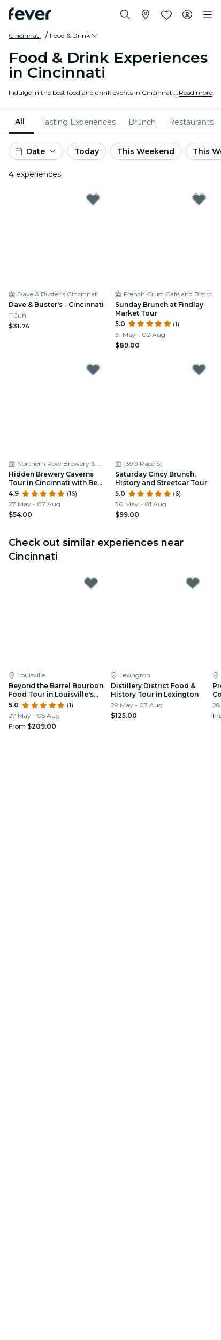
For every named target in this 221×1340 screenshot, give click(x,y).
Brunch (142, 122)
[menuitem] (21, 122)
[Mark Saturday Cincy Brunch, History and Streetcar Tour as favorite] (199, 369)
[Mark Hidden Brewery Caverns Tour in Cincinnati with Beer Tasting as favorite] (93, 369)
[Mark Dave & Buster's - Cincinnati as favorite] (93, 199)
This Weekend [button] (145, 151)
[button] (75, 36)
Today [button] (86, 151)
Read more (195, 92)
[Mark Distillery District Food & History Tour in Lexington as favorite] (193, 583)
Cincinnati (25, 35)
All (20, 121)
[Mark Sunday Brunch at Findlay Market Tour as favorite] (199, 199)
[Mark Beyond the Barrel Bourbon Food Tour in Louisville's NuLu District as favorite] (91, 583)
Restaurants (191, 122)
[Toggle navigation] (207, 15)
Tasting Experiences (78, 122)
